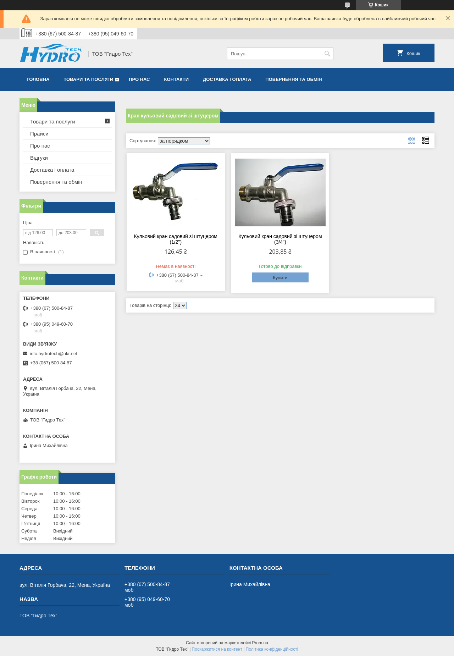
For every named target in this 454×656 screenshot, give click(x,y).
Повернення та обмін (293, 79)
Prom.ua (260, 642)
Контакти (176, 79)
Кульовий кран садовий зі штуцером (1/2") (175, 239)
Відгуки (39, 158)
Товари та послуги (88, 79)
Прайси (39, 134)
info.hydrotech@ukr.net (53, 353)
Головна (38, 79)
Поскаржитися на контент (217, 649)
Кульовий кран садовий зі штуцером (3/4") (280, 239)
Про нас (139, 79)
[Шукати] (327, 54)
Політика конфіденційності (272, 649)
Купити (280, 277)
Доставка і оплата (227, 79)
